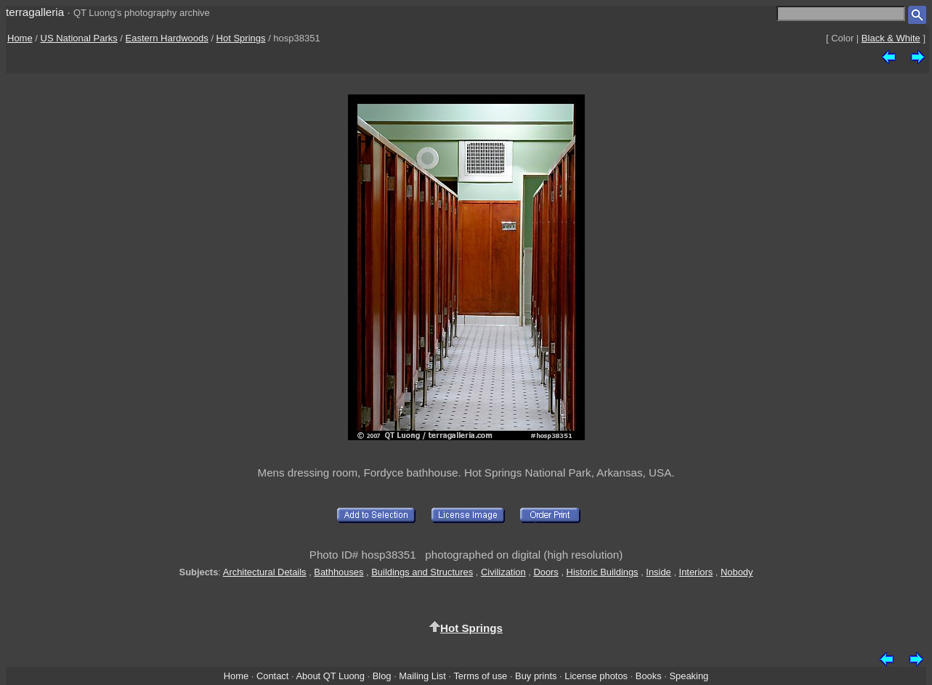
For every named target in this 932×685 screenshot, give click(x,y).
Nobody (737, 572)
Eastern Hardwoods (167, 38)
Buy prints (535, 675)
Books (649, 675)
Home (20, 38)
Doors (545, 572)
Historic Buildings (603, 572)
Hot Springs (241, 38)
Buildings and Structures (422, 572)
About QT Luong (330, 675)
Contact (272, 675)
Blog (382, 675)
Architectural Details (265, 572)
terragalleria (35, 12)
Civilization (503, 572)
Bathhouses (338, 572)
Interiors (696, 572)
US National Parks (79, 38)
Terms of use (480, 675)
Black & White (891, 38)
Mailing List (422, 675)
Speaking (688, 675)
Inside (658, 572)
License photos (596, 675)
